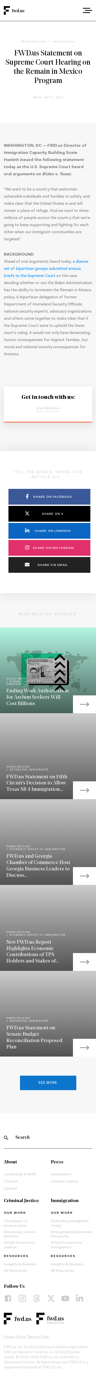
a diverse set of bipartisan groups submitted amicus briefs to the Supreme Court (46, 269)
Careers (10, 1189)
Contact (11, 1181)
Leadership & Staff (20, 1174)
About (10, 1162)
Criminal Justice (64, 1181)
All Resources (15, 1271)
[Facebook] (8, 1298)
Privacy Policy (15, 1337)
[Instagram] (22, 1298)
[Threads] (37, 1298)
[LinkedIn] (80, 1298)
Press (57, 1162)
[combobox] (73, 10)
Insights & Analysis (20, 1264)
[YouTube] (65, 1298)
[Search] (6, 1138)
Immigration (61, 1174)
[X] (51, 1298)
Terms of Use (37, 1337)
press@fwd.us (48, 408)
